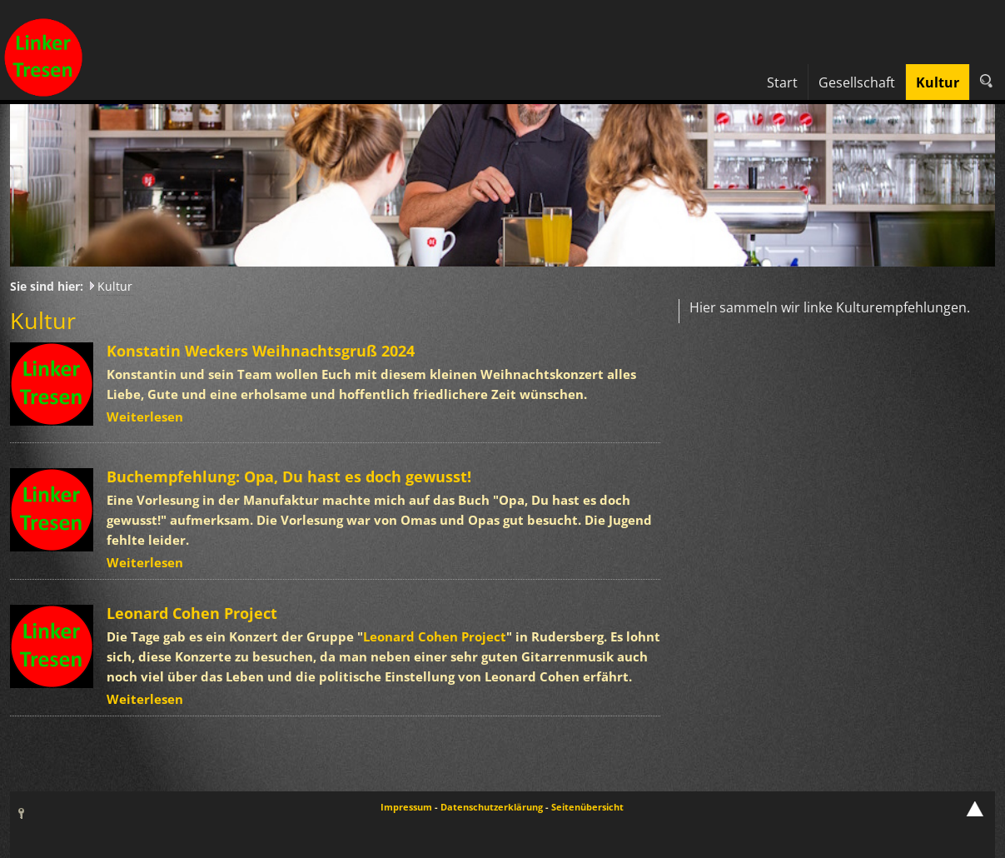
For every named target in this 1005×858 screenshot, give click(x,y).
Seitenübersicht (587, 807)
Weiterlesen (145, 416)
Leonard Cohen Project (192, 613)
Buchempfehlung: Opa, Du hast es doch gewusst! (289, 476)
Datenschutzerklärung (491, 807)
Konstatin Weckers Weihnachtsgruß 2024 (261, 351)
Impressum (406, 807)
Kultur (114, 286)
